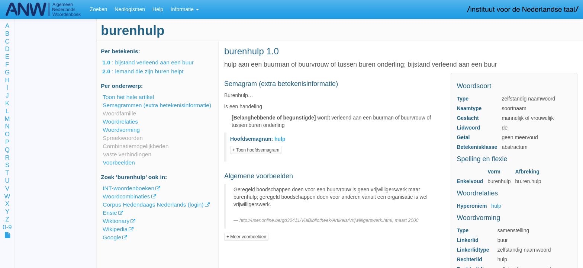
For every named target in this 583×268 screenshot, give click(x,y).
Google (112, 237)
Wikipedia (115, 229)
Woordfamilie (119, 113)
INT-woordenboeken (128, 188)
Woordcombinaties (126, 196)
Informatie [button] (185, 9)
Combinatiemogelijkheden (135, 146)
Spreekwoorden (123, 138)
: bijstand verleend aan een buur (153, 62)
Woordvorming (121, 130)
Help (157, 9)
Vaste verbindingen (127, 154)
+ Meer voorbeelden (246, 236)
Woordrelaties (120, 121)
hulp (496, 206)
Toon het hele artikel (128, 97)
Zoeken (98, 9)
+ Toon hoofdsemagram (255, 150)
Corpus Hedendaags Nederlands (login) (153, 204)
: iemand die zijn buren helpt (148, 71)
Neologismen (130, 9)
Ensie (110, 213)
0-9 (7, 227)
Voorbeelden (119, 162)
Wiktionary (116, 221)
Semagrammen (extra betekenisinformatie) (157, 105)
